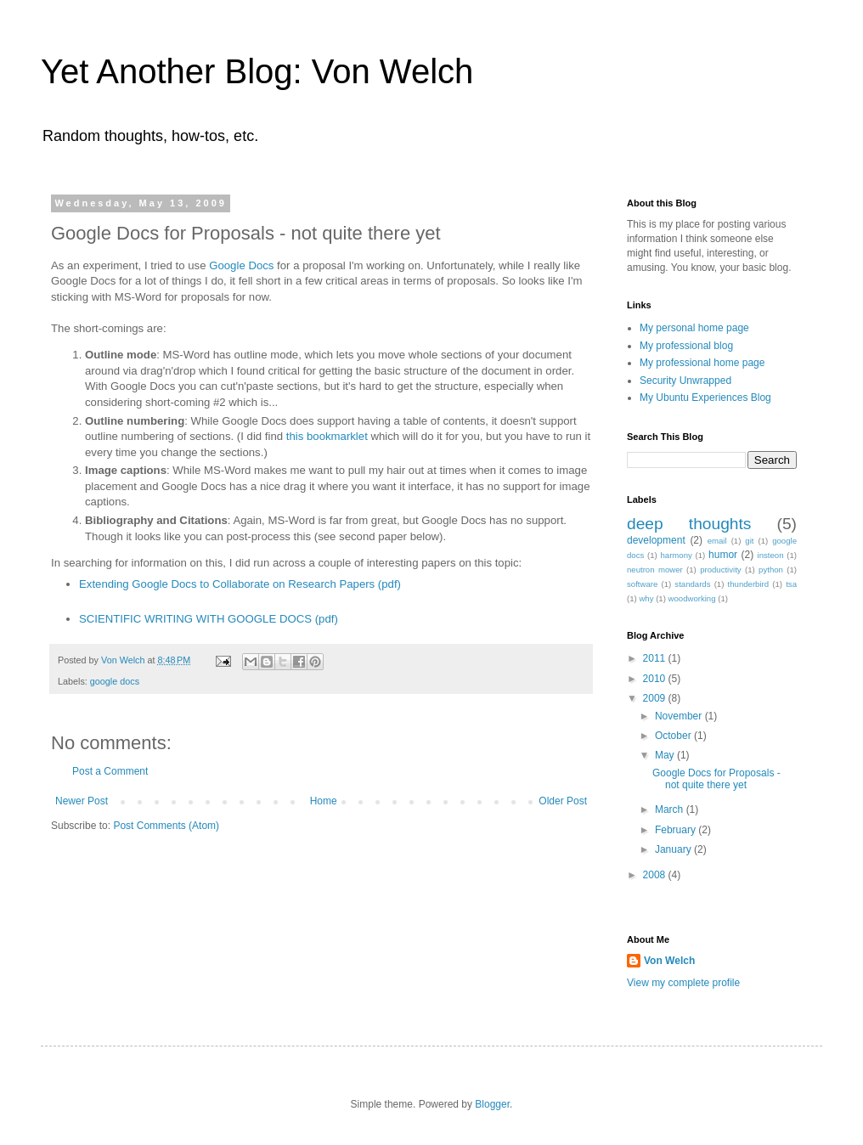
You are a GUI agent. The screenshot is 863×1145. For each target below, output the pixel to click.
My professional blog (686, 346)
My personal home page (694, 328)
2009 (655, 698)
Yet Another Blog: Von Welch (257, 71)
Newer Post (81, 801)
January (674, 849)
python (771, 569)
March (670, 809)
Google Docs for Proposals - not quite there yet (716, 779)
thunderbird (749, 584)
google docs (114, 681)
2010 (655, 679)
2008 (655, 875)
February (676, 830)
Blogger (492, 1104)
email (717, 540)
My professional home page (702, 363)
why (646, 598)
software (642, 584)
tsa (791, 584)
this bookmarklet (327, 436)
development (656, 540)
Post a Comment (110, 771)
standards (692, 584)
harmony (676, 555)
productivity (721, 569)
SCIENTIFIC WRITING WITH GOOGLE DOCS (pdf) (208, 618)
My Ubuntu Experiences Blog (705, 397)
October (674, 736)
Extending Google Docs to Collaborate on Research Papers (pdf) (240, 584)
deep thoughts (689, 524)
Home (323, 801)
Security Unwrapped (685, 380)
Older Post (563, 801)
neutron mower (655, 569)
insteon (771, 555)
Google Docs (241, 265)
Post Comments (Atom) (166, 826)
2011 (655, 658)
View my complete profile (683, 983)
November (680, 716)
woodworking (692, 598)
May (666, 755)
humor (722, 555)
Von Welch (669, 961)
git (749, 540)
